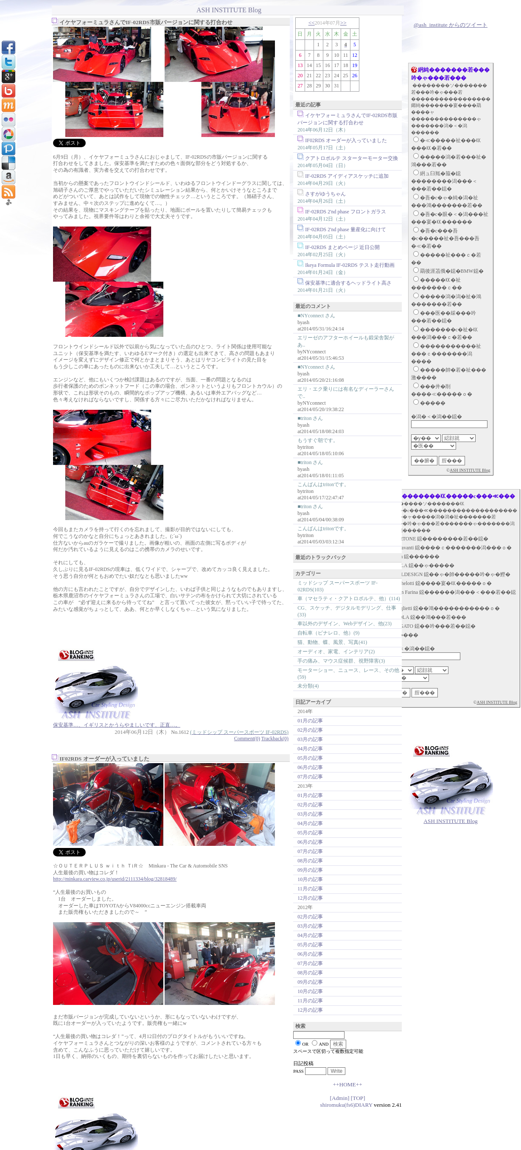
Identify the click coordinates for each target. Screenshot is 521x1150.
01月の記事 (310, 721)
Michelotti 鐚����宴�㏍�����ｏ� (442, 583)
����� (432, 403)
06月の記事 (310, 767)
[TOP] (358, 1098)
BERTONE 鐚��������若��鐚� (440, 539)
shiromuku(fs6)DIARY (346, 1105)
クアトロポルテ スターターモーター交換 (351, 158)
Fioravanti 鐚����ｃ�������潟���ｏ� (452, 548)
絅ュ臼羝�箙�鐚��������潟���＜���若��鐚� (444, 181)
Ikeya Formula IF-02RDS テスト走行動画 (349, 265)
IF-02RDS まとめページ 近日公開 (342, 247)
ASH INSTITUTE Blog (470, 470)
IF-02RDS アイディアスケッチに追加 (347, 176)
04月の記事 (310, 749)
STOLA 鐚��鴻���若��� (429, 617)
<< (311, 23)
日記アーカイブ (313, 702)
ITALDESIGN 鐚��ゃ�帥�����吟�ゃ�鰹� (451, 574)
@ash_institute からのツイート (450, 25)
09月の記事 (310, 870)
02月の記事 (310, 730)
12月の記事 (310, 898)
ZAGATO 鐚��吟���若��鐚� (434, 626)
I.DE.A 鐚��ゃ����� (423, 565)
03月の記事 (310, 739)
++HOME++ (347, 1084)
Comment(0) (247, 738)
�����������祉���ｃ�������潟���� (446, 353)
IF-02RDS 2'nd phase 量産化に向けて (345, 229)
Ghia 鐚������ (416, 557)
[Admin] (340, 1098)
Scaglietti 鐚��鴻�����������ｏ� (446, 608)
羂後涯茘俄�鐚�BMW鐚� (452, 271)
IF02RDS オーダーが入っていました (346, 140)
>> (343, 23)
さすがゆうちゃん (325, 194)
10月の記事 (310, 879)
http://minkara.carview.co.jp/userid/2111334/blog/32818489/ (114, 879)
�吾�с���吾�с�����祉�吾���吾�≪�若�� (445, 238)
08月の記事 (310, 861)
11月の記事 (310, 889)
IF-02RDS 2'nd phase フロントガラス (345, 212)
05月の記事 (310, 758)
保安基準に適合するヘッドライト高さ (348, 283)
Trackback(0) (275, 738)
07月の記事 (310, 777)
